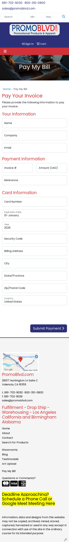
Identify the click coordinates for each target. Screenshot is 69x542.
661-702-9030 (12, 3)
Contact (7, 438)
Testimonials (10, 459)
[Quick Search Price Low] (37, 17)
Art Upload (9, 464)
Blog (5, 454)
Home (7, 89)
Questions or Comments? (19, 478)
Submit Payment (48, 328)
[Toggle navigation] (5, 51)
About (6, 433)
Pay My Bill (9, 471)
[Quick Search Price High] (52, 17)
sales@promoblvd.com (18, 8)
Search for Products (15, 442)
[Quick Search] (14, 17)
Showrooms (10, 450)
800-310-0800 (35, 3)
